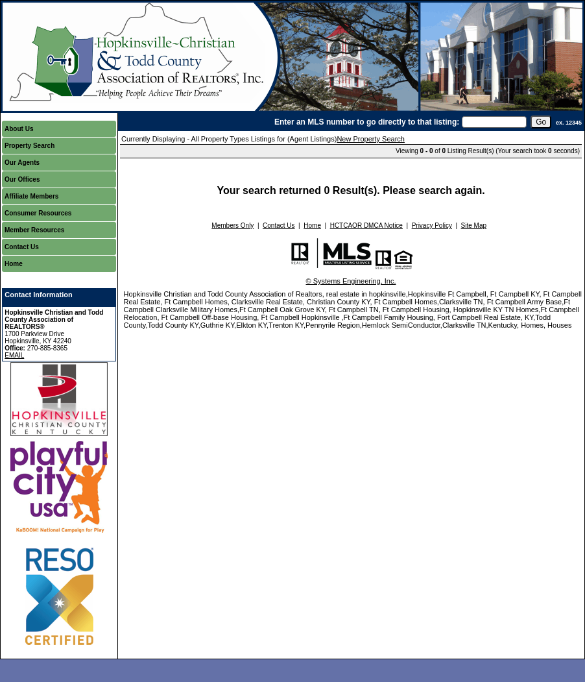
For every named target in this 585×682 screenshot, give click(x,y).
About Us (19, 128)
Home (14, 263)
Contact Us (22, 246)
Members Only (232, 225)
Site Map (473, 225)
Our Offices (22, 179)
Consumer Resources (38, 213)
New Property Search (371, 139)
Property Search (29, 145)
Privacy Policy (432, 225)
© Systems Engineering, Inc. (351, 281)
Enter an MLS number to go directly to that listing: (366, 122)
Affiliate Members (31, 196)
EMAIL (14, 355)
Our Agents (22, 162)
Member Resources (34, 230)
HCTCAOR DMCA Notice (366, 225)
